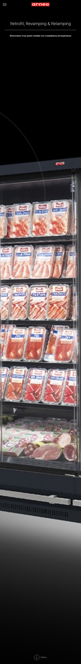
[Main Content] (40, 657)
